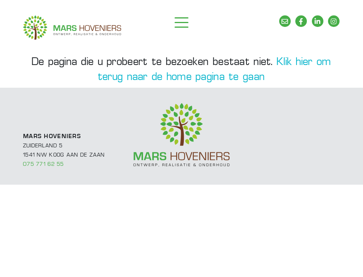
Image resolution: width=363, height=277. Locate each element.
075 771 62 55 (43, 164)
